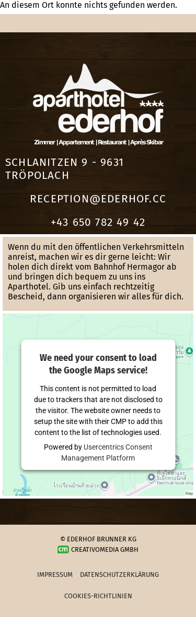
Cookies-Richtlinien (98, 596)
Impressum (55, 574)
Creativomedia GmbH (98, 549)
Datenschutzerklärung (119, 574)
